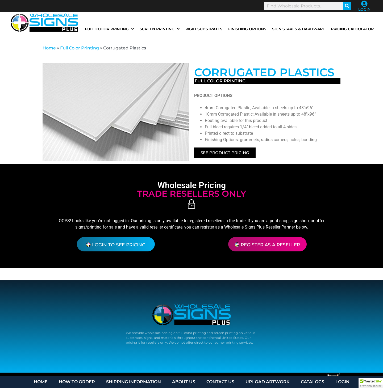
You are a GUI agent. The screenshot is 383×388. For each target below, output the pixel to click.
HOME (41, 381)
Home (49, 47)
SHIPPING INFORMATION (133, 381)
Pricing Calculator (352, 29)
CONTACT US (220, 381)
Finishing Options (247, 29)
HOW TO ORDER (77, 381)
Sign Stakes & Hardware (298, 29)
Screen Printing (160, 29)
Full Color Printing (109, 29)
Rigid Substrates (203, 29)
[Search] (347, 6)
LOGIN (364, 9)
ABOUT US (183, 381)
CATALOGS (312, 381)
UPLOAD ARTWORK (267, 381)
